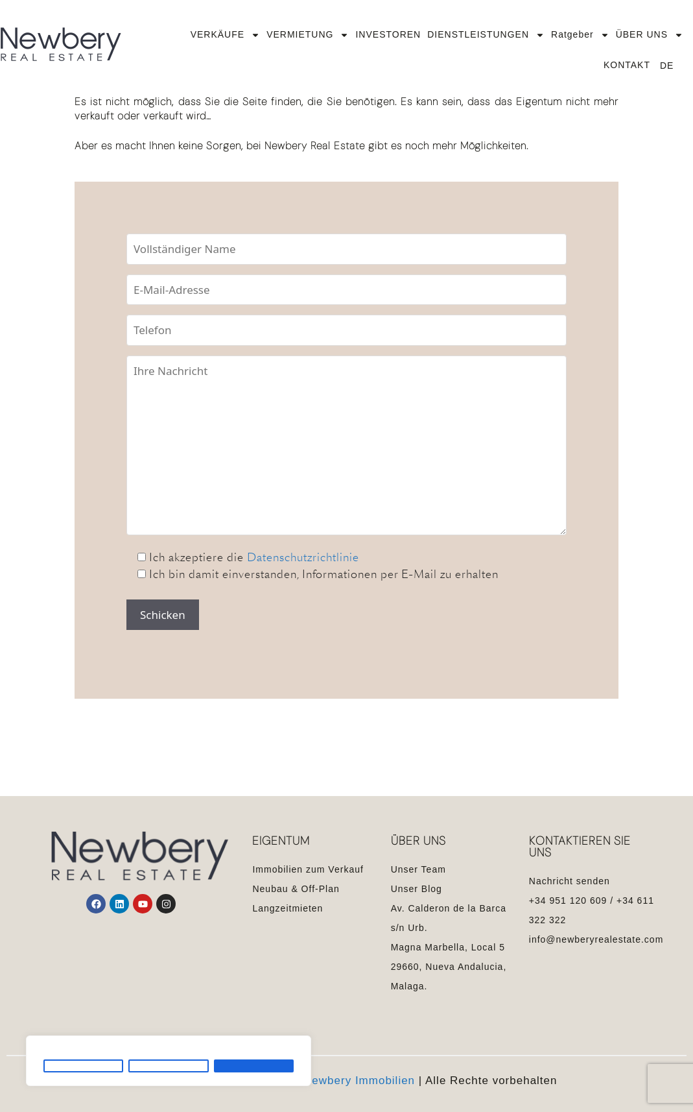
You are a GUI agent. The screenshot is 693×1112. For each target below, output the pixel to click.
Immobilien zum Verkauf (307, 869)
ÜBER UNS (649, 35)
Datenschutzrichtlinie (303, 557)
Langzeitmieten (287, 908)
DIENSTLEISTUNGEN (486, 35)
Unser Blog (416, 889)
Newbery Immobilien (359, 1080)
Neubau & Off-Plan (295, 889)
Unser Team (418, 869)
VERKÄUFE (225, 35)
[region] (168, 1060)
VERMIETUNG (307, 35)
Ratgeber (580, 35)
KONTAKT (627, 65)
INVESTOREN (388, 34)
